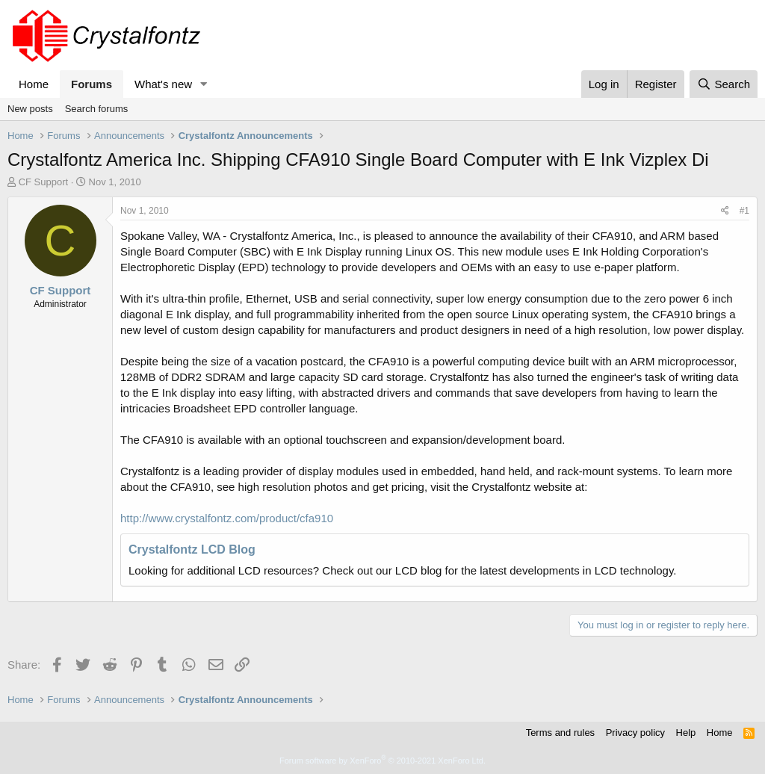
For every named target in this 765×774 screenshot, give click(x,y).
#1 (744, 210)
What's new (163, 84)
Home (34, 84)
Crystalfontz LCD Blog (191, 549)
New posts (30, 108)
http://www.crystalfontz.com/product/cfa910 (226, 518)
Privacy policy (635, 732)
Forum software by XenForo (382, 760)
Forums (91, 84)
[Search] (724, 84)
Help (686, 732)
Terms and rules (560, 732)
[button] (203, 84)
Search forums (96, 108)
